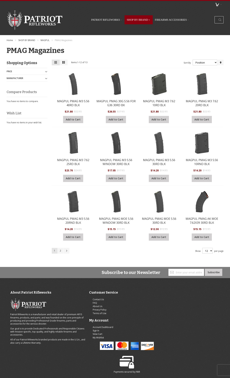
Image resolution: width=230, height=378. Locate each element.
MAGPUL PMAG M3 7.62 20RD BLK (201, 94)
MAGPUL (46, 31)
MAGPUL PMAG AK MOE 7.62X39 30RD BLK (201, 212)
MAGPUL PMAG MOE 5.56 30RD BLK (159, 212)
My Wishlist (126, 301)
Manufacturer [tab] (15, 69)
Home (10, 31)
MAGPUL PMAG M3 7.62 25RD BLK (73, 153)
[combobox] (206, 15)
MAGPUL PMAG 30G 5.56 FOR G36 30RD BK (116, 94)
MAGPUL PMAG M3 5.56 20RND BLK (73, 212)
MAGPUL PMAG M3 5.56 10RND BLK (201, 153)
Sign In (124, 294)
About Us (72, 298)
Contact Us (73, 291)
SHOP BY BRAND (27, 31)
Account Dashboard (131, 291)
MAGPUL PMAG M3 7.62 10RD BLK (159, 94)
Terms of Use (75, 305)
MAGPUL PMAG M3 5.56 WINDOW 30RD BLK (116, 153)
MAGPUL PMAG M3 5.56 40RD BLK (73, 94)
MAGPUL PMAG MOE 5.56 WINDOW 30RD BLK (116, 212)
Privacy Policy (75, 301)
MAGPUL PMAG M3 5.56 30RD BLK (159, 153)
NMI (205, 310)
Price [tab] (10, 62)
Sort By (186, 53)
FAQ (70, 294)
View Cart (125, 298)
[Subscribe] (212, 264)
